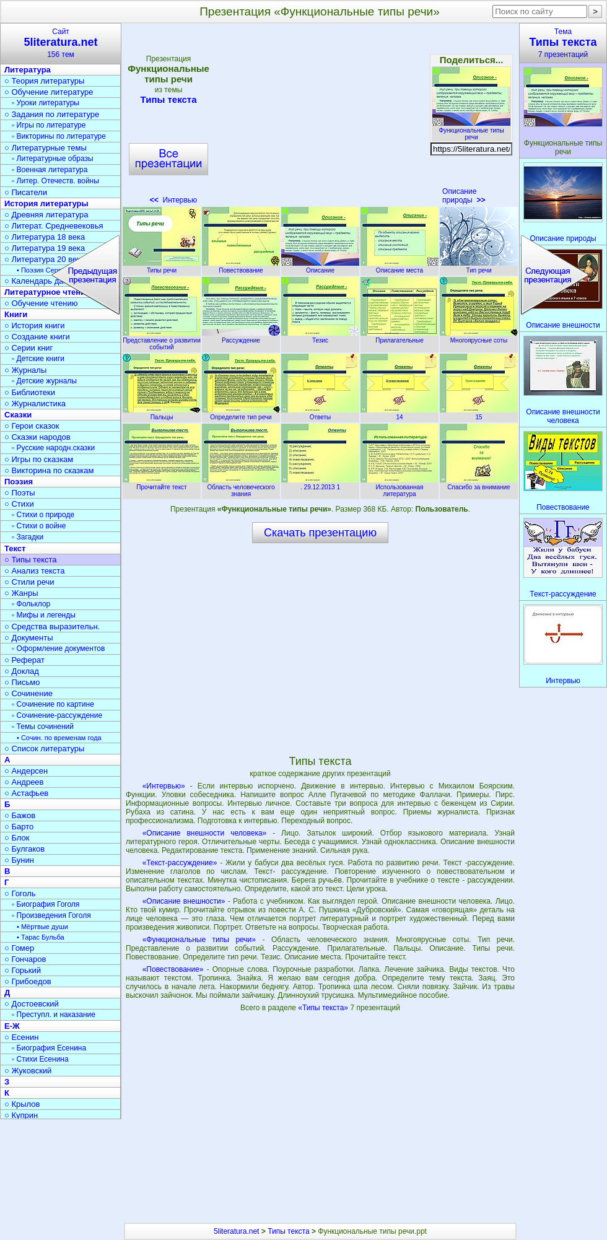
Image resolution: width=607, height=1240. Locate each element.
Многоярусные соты (479, 337)
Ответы (320, 414)
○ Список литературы (44, 748)
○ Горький (22, 970)
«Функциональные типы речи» (199, 939)
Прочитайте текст (162, 484)
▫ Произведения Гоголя (51, 915)
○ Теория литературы (44, 80)
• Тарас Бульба (40, 937)
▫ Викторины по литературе (59, 136)
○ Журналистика (35, 403)
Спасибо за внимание (479, 484)
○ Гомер (19, 948)
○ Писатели (25, 192)
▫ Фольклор (31, 604)
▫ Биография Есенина (49, 1048)
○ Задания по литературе (51, 114)
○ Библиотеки (29, 392)
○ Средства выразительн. (52, 626)
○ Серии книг (28, 347)
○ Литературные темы (45, 147)
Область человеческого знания (241, 487)
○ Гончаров (25, 959)
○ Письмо (22, 682)
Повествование (241, 267)
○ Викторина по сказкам (49, 470)
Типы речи (162, 267)
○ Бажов (19, 815)
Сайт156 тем (61, 43)
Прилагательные (399, 337)
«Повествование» (173, 969)
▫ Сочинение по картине (53, 704)
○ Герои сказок (31, 425)
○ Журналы (25, 370)
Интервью (173, 200)
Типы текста (168, 99)
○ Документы (28, 637)
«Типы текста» (324, 1007)
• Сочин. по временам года (59, 737)
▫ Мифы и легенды (44, 615)
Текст (14, 548)
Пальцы (162, 414)
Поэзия (18, 481)
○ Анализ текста (34, 570)
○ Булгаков (24, 849)
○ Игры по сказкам (38, 459)
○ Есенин (21, 1037)
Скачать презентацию (320, 532)
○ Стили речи (29, 582)
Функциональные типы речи (471, 130)
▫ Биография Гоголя (45, 904)
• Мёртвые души (42, 926)
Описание (320, 267)
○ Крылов (22, 1104)
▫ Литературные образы (53, 158)
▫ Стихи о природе (43, 514)
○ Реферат (24, 660)
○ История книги (34, 325)
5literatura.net (236, 1231)
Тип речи (479, 267)
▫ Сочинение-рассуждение (57, 715)
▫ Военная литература (49, 169)
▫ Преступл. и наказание (53, 1014)
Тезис (320, 337)
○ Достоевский (31, 1003)
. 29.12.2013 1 (320, 484)
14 (399, 414)
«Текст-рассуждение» (179, 862)
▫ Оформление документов (58, 648)
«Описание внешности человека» (204, 833)
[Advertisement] (320, 117)
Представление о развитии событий (162, 340)
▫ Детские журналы (44, 381)
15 (479, 414)
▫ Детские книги (38, 358)
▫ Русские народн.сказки (53, 447)
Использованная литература (399, 487)
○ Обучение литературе (49, 92)
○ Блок (17, 837)
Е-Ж (12, 1026)
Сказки (18, 414)
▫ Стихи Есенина (40, 1059)
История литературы (46, 203)
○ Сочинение (28, 693)
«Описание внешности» (183, 901)
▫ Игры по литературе (48, 125)
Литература (27, 69)
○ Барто (18, 826)
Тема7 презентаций (563, 43)
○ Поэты (19, 492)
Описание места (399, 267)
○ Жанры (21, 593)
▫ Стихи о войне (39, 526)
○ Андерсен (26, 770)
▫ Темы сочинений (43, 726)
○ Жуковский (27, 1070)
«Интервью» (163, 786)
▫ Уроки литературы (45, 102)
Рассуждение (241, 337)
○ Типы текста (30, 559)
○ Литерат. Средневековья (53, 225)
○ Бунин (19, 860)
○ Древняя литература (46, 214)
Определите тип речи (241, 414)
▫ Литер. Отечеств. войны (55, 181)
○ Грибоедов (27, 981)
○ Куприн (21, 1115)
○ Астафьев (26, 793)
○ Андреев (24, 782)
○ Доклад (21, 671)
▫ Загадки (27, 537)
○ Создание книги (37, 336)
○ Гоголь (20, 893)
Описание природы (463, 195)
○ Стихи (19, 504)
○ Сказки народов (37, 437)
